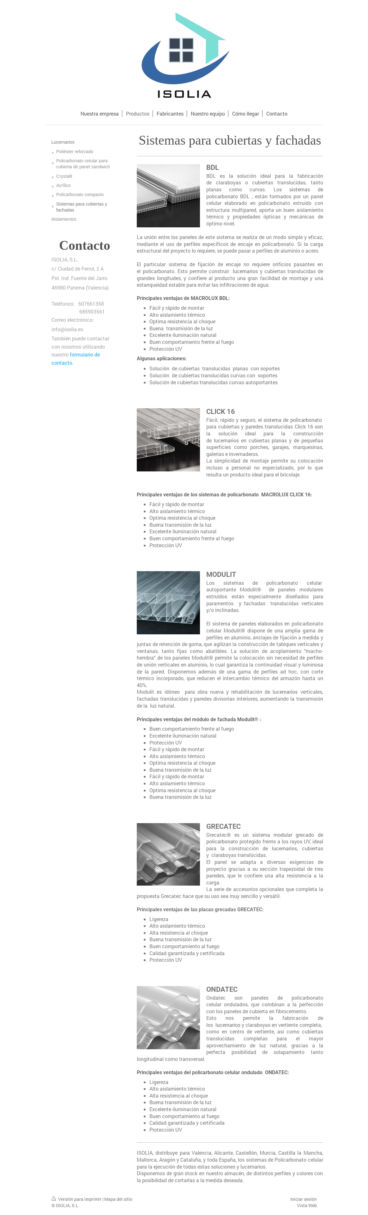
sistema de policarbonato (292, 419)
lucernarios (244, 271)
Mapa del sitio (118, 1199)
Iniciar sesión (303, 1199)
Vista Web (307, 1205)
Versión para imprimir (76, 1199)
